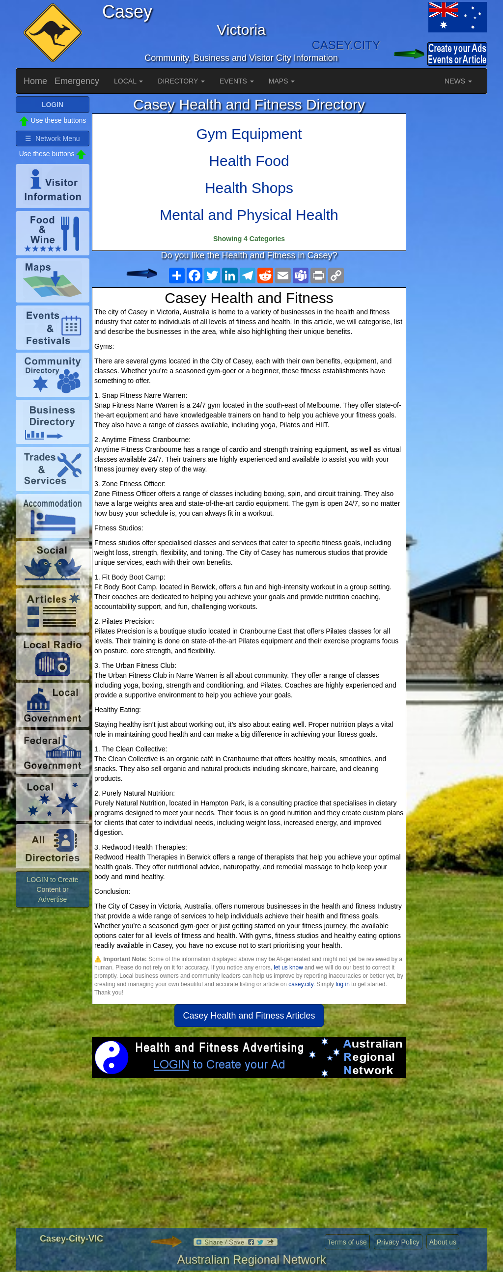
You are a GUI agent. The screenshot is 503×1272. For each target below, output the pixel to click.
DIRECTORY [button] (181, 81)
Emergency (77, 81)
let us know (288, 967)
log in (342, 984)
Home (35, 81)
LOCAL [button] (128, 81)
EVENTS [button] (237, 81)
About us (442, 1242)
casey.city (300, 984)
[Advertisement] (249, 1156)
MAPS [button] (282, 81)
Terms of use (347, 1242)
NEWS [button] (458, 81)
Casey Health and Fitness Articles (249, 1016)
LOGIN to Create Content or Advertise (52, 889)
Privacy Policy (398, 1242)
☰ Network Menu (52, 138)
